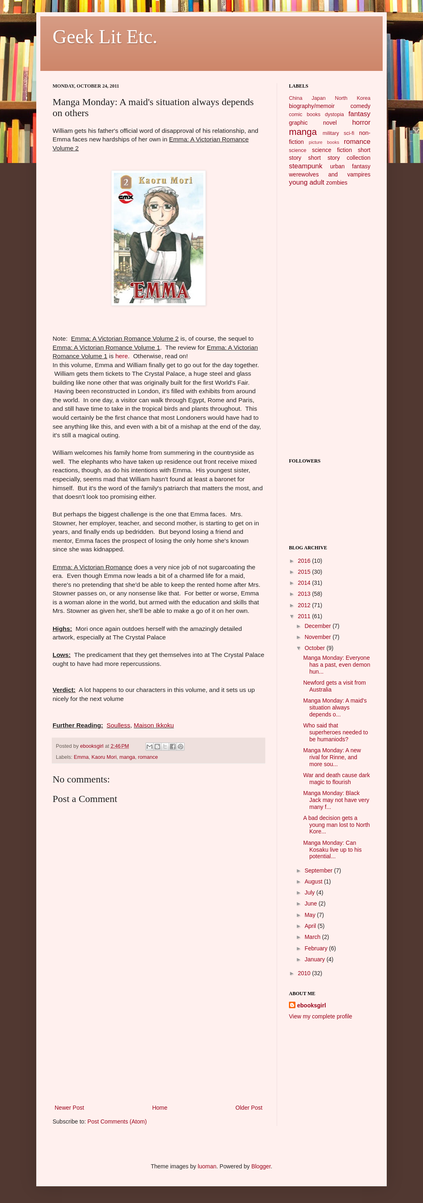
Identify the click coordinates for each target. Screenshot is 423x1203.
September (319, 870)
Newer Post (69, 1107)
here (121, 356)
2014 (305, 582)
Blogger (261, 1166)
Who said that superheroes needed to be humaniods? (335, 732)
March (313, 937)
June (311, 903)
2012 (305, 605)
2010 (305, 973)
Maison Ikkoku (154, 725)
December (318, 626)
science (297, 150)
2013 (305, 593)
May (310, 915)
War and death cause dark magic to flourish (336, 778)
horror (361, 122)
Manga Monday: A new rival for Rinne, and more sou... (332, 757)
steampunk (305, 166)
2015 (305, 571)
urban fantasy (350, 166)
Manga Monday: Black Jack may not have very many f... (336, 800)
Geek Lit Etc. (105, 36)
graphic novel (313, 122)
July (310, 892)
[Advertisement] (158, 1042)
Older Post (249, 1107)
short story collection (339, 157)
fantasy (359, 114)
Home (159, 1107)
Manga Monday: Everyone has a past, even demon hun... (336, 664)
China (295, 98)
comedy (360, 106)
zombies (336, 182)
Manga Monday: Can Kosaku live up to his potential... (332, 849)
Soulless (118, 725)
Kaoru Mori (104, 757)
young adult (306, 182)
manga (127, 757)
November (318, 637)
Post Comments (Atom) (117, 1121)
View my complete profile (320, 1016)
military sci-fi (338, 133)
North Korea (352, 98)
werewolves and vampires (329, 174)
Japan (319, 98)
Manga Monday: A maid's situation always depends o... (335, 707)
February (316, 948)
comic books (304, 114)
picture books (324, 142)
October (315, 648)
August (314, 881)
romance (148, 757)
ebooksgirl (92, 746)
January (315, 959)
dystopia (334, 114)
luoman (207, 1166)
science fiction (332, 150)
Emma (81, 757)
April (310, 926)
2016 (305, 560)
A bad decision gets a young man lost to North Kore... (336, 825)
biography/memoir (312, 106)
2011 (305, 616)
